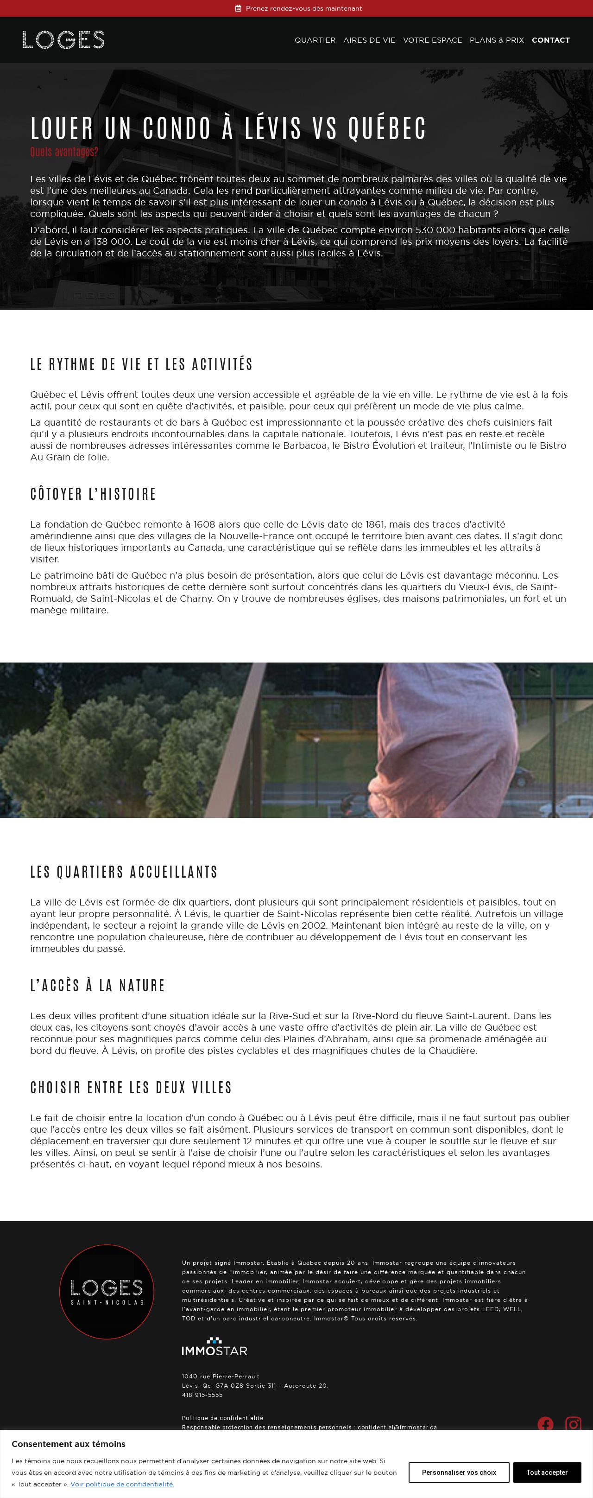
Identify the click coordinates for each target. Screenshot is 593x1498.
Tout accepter (547, 1472)
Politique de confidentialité (223, 1418)
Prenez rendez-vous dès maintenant (304, 8)
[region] (296, 1464)
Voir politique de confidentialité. (122, 1484)
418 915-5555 (202, 1395)
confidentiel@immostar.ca (397, 1427)
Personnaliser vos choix (459, 1472)
